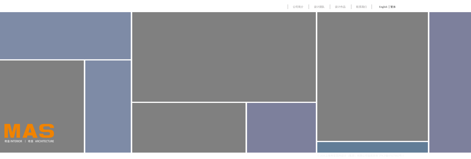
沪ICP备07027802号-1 (391, 155)
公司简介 (299, 6)
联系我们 (365, 6)
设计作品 (343, 6)
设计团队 (321, 6)
